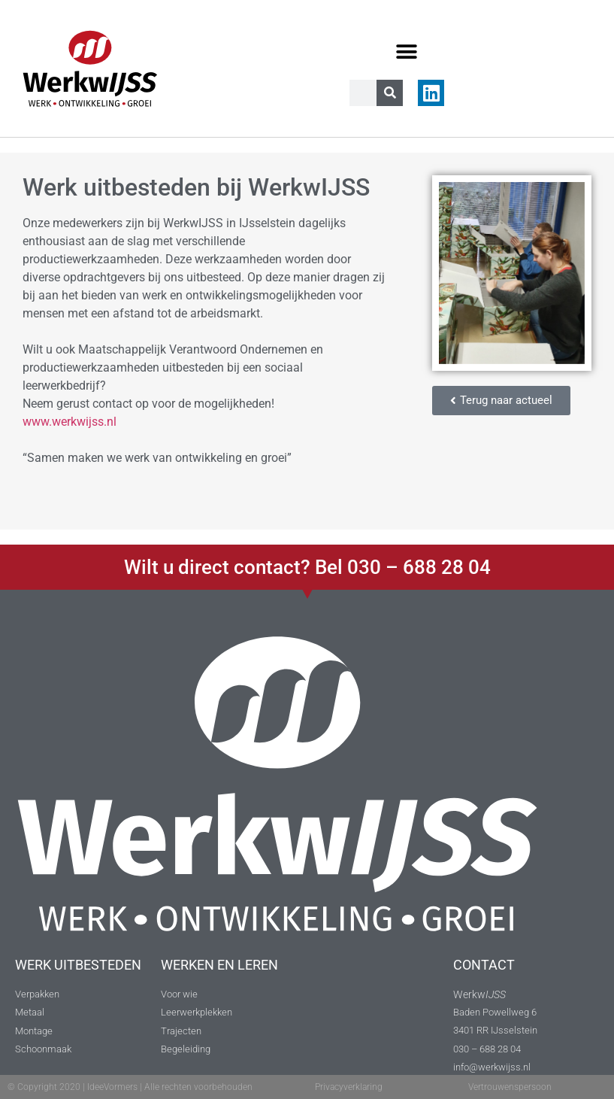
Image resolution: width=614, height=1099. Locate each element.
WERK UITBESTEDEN (78, 965)
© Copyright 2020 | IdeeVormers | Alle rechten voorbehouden (130, 1087)
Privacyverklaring (349, 1087)
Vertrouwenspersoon (510, 1087)
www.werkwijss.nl (69, 421)
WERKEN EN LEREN (219, 965)
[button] (407, 51)
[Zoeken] (390, 93)
